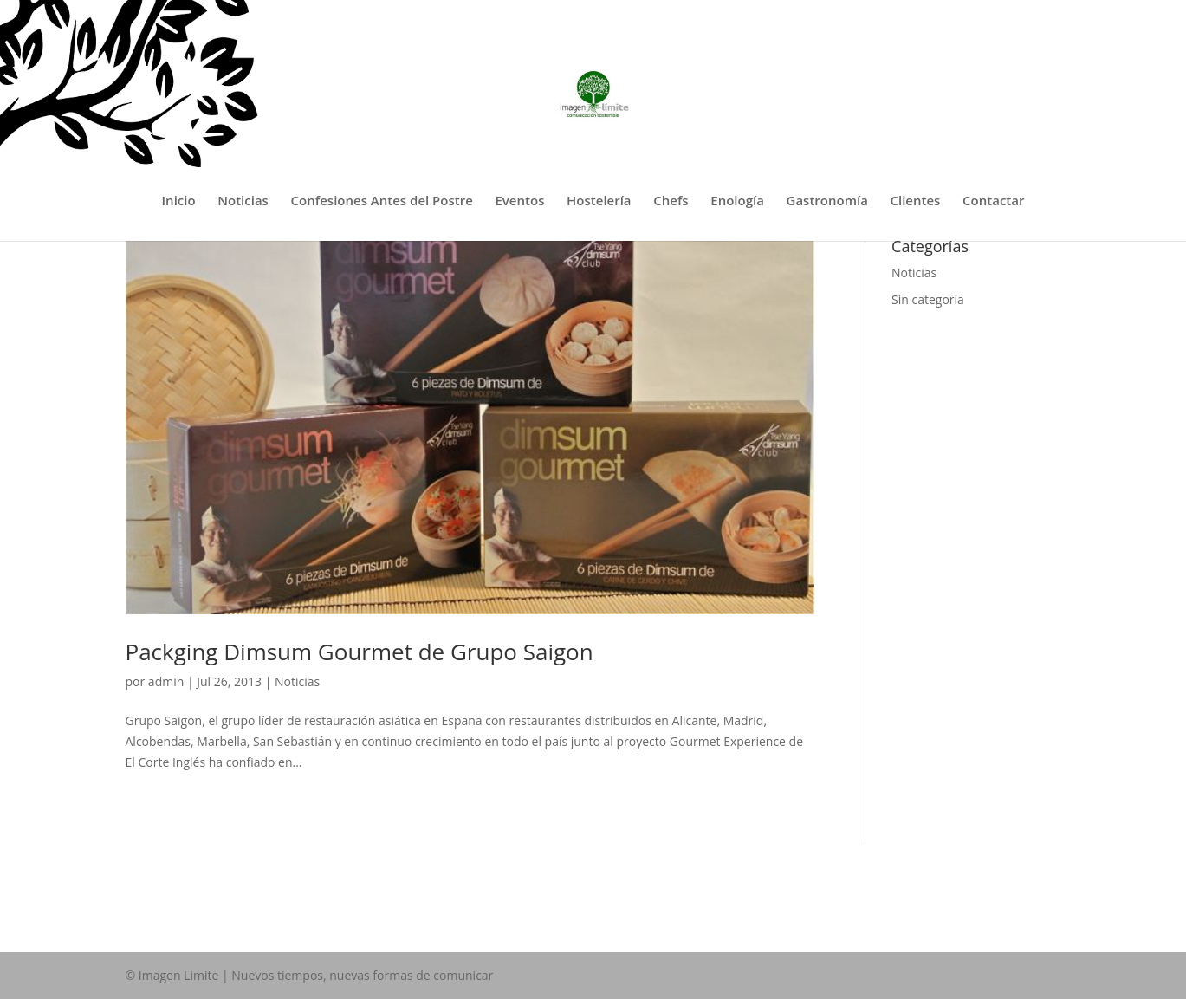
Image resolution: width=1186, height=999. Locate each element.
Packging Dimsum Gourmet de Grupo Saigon (359, 651)
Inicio (179, 201)
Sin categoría (927, 299)
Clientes (916, 201)
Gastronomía (827, 201)
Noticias (243, 201)
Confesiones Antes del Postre (382, 201)
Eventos (519, 201)
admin (166, 681)
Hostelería (599, 201)
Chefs (670, 201)
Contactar (993, 201)
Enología (737, 201)
